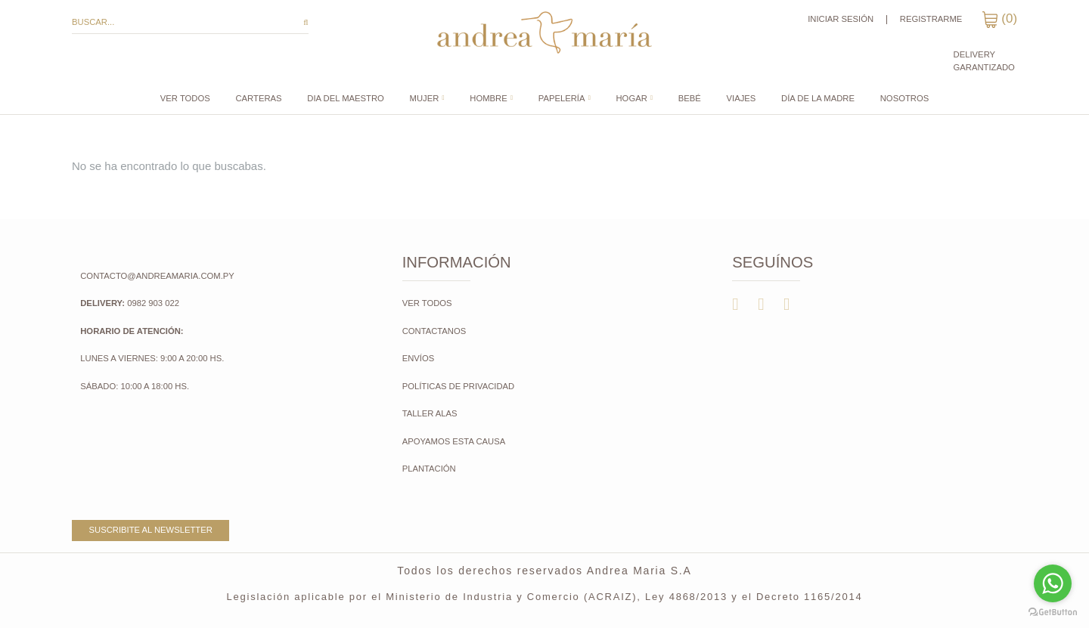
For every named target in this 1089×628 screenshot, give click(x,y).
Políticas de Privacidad (458, 386)
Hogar (631, 98)
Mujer (424, 98)
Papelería (561, 98)
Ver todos (185, 98)
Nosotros (904, 98)
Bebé (689, 98)
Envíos (418, 358)
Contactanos (434, 331)
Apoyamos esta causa (454, 441)
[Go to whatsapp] (1053, 583)
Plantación (430, 468)
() (999, 18)
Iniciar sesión (840, 18)
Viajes (741, 98)
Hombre (488, 98)
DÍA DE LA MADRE (818, 98)
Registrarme (931, 18)
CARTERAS (258, 98)
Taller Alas (430, 413)
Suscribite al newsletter (151, 529)
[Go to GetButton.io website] (1052, 612)
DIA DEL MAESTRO (345, 98)
